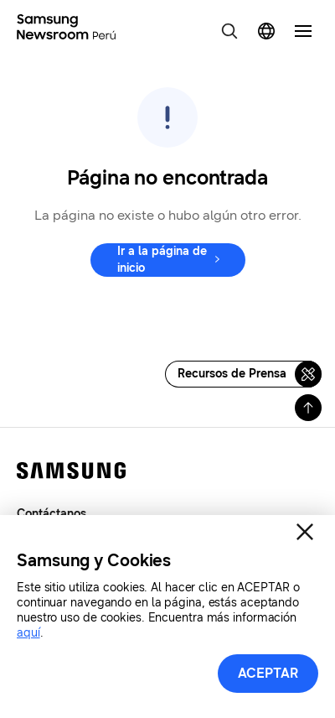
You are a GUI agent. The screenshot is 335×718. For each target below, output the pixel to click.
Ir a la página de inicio (162, 259)
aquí (28, 633)
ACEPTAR (268, 673)
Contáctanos (51, 514)
